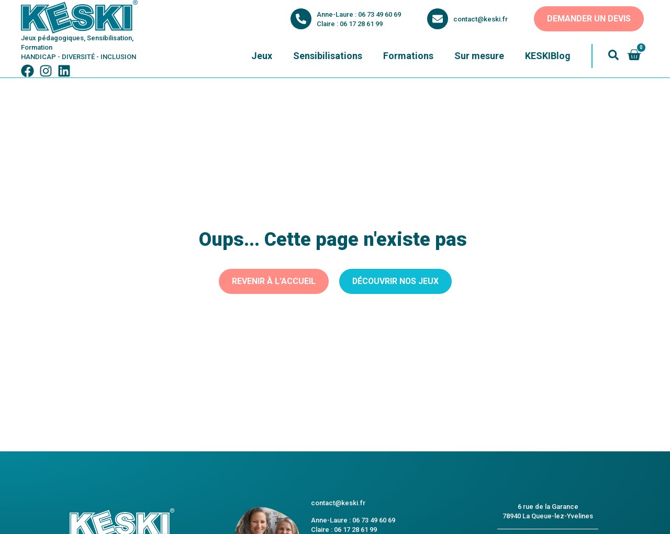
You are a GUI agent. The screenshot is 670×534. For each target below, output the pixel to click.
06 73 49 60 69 (379, 14)
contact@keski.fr (480, 19)
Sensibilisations (327, 55)
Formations (408, 55)
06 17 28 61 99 (361, 24)
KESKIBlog (548, 55)
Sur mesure (479, 55)
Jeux (261, 55)
